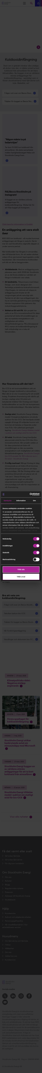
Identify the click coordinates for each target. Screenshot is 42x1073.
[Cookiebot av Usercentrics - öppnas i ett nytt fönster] (29, 494)
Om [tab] (34, 500)
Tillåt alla (21, 569)
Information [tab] (21, 500)
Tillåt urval (21, 577)
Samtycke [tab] (8, 500)
